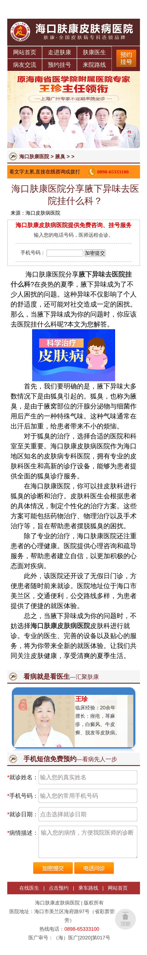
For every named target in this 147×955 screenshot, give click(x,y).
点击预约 (59, 888)
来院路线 (94, 65)
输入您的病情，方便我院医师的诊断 (87, 842)
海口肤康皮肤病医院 (60, 626)
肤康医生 (94, 52)
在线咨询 (55, 171)
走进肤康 (59, 52)
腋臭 (60, 156)
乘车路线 (88, 888)
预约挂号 (59, 65)
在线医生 (29, 888)
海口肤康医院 (34, 156)
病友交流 (24, 65)
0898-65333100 (113, 171)
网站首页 (24, 52)
